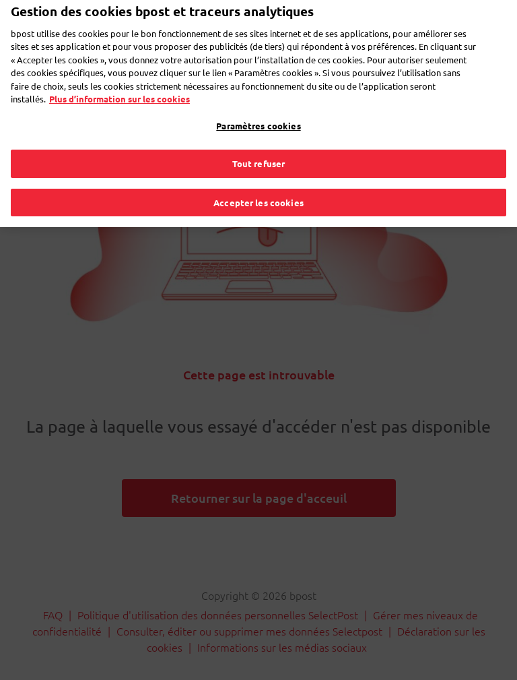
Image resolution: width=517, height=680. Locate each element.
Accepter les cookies (258, 185)
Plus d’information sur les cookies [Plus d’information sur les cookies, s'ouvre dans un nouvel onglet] (119, 82)
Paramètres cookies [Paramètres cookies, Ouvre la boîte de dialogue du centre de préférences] (258, 109)
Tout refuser (258, 146)
